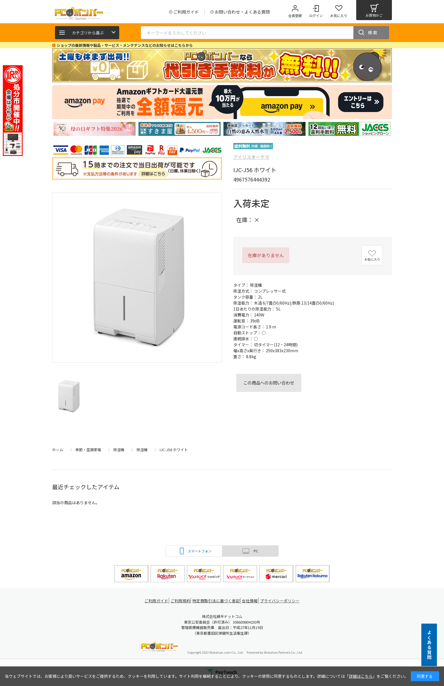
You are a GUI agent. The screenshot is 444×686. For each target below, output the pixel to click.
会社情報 (251, 600)
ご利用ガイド (156, 600)
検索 (373, 32)
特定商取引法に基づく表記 (217, 600)
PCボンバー (159, 647)
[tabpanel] (95, 129)
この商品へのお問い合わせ (268, 382)
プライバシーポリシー (281, 600)
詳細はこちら (361, 676)
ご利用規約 (181, 600)
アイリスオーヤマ (251, 156)
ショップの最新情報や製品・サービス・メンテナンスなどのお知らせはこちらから (125, 45)
